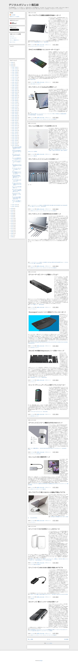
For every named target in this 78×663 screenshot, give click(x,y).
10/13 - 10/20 (14, 83)
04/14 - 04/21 (14, 125)
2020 (12, 213)
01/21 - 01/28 (14, 145)
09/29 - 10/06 (14, 87)
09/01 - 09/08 (14, 93)
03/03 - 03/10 (14, 135)
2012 (12, 226)
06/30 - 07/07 (14, 107)
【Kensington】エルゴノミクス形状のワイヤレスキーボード (47, 312)
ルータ (32, 564)
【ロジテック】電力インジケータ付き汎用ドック (43, 602)
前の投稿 (66, 639)
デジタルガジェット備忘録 (24, 4)
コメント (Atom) (49, 643)
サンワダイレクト (13, 38)
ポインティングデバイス (39, 46)
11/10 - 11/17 (14, 77)
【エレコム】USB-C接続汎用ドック (39, 457)
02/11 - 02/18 (14, 140)
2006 (12, 236)
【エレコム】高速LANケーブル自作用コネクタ (42, 126)
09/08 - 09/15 (14, 92)
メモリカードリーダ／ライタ (48, 119)
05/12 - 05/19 (14, 118)
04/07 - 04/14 (14, 127)
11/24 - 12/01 (14, 73)
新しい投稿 (30, 639)
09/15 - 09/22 (14, 90)
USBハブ (34, 83)
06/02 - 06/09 (14, 113)
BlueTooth (32, 347)
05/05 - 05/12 (14, 120)
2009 (12, 231)
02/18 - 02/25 (14, 138)
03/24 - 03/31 (14, 130)
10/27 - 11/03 (14, 80)
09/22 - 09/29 (14, 88)
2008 (12, 233)
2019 (12, 215)
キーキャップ (33, 381)
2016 (12, 220)
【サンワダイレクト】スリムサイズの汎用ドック (43, 159)
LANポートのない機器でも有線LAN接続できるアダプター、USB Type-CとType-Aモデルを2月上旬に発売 (49, 594)
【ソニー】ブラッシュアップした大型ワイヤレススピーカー (46, 385)
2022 (12, 210)
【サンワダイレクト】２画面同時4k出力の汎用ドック (44, 214)
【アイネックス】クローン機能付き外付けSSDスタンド (45, 423)
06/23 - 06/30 (14, 108)
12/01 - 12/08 (14, 72)
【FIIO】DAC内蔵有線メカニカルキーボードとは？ (44, 49)
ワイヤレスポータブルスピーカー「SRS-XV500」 (39, 411)
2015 (12, 221)
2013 (12, 225)
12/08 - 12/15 (14, 70)
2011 (12, 228)
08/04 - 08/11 (14, 98)
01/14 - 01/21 (14, 204)
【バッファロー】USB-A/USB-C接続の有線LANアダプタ (45, 567)
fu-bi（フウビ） (13, 42)
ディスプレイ (36, 119)
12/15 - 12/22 (14, 68)
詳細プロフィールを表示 (14, 16)
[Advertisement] (31, 655)
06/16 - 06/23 (14, 110)
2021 (12, 211)
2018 (12, 216)
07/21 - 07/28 (14, 102)
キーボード (33, 46)
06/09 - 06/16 (14, 112)
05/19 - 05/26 (14, 117)
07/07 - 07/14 (14, 105)
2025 (12, 64)
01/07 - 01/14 (14, 206)
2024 (12, 65)
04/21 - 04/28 (14, 123)
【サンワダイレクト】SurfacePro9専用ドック (42, 87)
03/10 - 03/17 (14, 133)
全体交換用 (38, 377)
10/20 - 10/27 (14, 82)
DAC (31, 83)
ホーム (48, 639)
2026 (12, 62)
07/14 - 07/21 (14, 103)
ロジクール (12, 36)
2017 (12, 218)
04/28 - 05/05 (14, 122)
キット (32, 155)
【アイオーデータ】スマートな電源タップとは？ (43, 274)
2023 (12, 208)
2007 (12, 235)
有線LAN (54, 119)
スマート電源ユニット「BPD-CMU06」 (37, 304)
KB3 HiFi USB (32, 79)
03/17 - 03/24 (14, 132)
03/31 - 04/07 (14, 128)
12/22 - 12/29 (14, 67)
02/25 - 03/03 (14, 137)
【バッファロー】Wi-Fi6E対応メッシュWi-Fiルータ (44, 529)
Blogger (41, 660)
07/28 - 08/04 (14, 100)
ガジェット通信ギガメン (14, 40)
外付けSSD (39, 453)
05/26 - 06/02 (14, 115)
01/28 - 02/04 (14, 143)
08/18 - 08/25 (14, 97)
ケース (32, 453)
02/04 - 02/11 (14, 142)
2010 (12, 230)
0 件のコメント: (48, 44)
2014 (12, 223)
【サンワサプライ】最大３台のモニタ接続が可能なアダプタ (46, 492)
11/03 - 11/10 (14, 78)
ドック (41, 119)
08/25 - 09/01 (14, 95)
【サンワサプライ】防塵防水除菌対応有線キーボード (44, 15)
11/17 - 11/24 (14, 75)
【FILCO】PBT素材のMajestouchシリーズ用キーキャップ (46, 351)
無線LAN (35, 564)
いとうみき (13, 14)
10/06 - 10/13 (14, 85)
